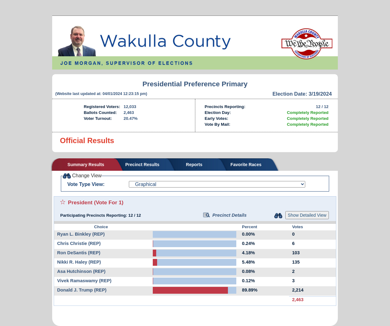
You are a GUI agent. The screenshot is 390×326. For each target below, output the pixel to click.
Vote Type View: (86, 184)
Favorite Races (245, 164)
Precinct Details (225, 215)
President (80, 202)
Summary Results (85, 164)
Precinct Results (142, 164)
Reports (194, 164)
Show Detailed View (307, 215)
